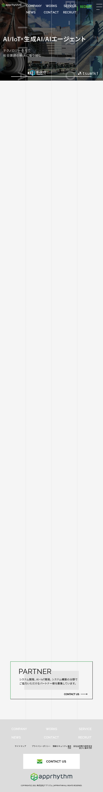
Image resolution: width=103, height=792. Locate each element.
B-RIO (83, 450)
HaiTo (20, 457)
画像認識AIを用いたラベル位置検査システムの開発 (30, 517)
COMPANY (34, 6)
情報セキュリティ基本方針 (62, 747)
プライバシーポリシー (41, 746)
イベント (83, 457)
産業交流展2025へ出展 (16, 532)
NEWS (31, 12)
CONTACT (51, 12)
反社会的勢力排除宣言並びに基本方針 (82, 747)
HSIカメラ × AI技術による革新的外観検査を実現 (29, 471)
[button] (28, 73)
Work (51, 457)
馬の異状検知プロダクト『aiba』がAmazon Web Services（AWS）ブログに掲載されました (49, 502)
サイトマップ (20, 746)
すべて (20, 450)
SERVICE (70, 6)
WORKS (51, 6)
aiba (51, 450)
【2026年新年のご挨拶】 (17, 486)
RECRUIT (69, 12)
